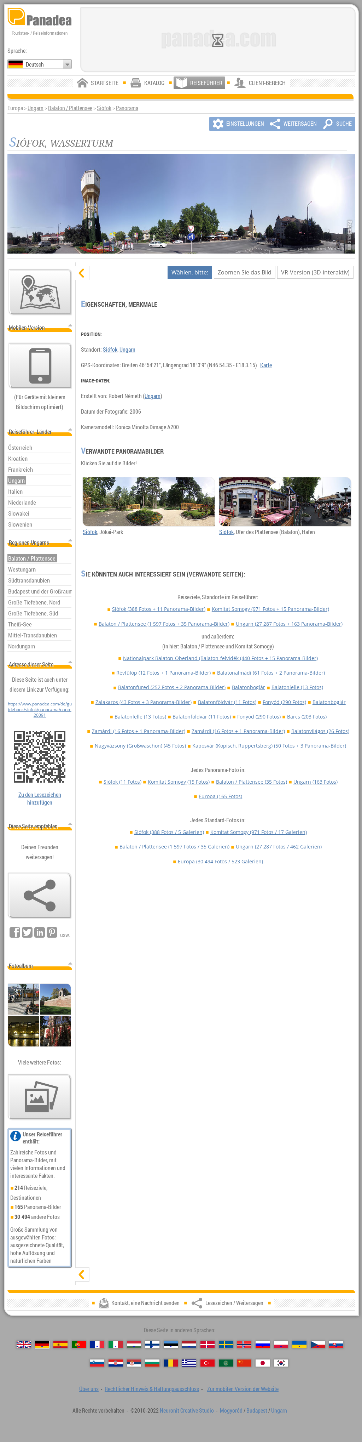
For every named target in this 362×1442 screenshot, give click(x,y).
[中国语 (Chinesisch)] (244, 1363)
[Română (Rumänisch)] (170, 1363)
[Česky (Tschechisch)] (317, 1345)
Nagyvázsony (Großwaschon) (140, 745)
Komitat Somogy (270, 609)
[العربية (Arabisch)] (225, 1363)
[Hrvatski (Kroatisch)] (115, 1363)
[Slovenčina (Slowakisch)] (336, 1345)
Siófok (104, 108)
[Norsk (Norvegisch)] (244, 1345)
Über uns (89, 1389)
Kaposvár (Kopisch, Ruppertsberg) (269, 745)
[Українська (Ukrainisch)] (299, 1345)
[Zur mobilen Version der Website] (40, 365)
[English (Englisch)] (23, 1345)
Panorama (127, 108)
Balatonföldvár (227, 702)
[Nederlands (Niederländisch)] (189, 1345)
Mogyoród (231, 1410)
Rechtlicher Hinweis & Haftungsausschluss (152, 1389)
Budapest (256, 1410)
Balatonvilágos (320, 731)
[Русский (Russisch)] (262, 1345)
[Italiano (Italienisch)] (115, 1345)
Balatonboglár (248, 687)
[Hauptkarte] (40, 292)
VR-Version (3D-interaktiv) (315, 272)
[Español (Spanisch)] (60, 1345)
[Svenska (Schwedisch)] (225, 1345)
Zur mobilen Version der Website (243, 1389)
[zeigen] (82, 1274)
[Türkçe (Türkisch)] (207, 1363)
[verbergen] (82, 273)
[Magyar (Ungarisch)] (134, 1345)
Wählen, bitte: (189, 272)
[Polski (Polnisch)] (281, 1345)
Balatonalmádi (271, 672)
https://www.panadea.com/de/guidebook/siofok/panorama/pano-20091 (40, 709)
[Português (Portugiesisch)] (78, 1345)
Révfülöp (163, 672)
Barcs (307, 716)
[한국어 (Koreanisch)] (281, 1363)
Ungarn (35, 108)
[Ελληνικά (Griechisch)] (189, 1363)
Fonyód (284, 702)
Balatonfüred (172, 687)
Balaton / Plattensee (70, 108)
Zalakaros (143, 702)
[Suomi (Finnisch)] (152, 1345)
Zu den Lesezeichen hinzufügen (39, 798)
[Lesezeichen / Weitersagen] (39, 895)
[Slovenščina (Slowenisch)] (97, 1363)
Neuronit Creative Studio (187, 1410)
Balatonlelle (297, 687)
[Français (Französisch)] (97, 1345)
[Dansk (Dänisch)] (207, 1345)
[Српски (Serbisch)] (134, 1363)
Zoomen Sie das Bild (245, 272)
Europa (220, 796)
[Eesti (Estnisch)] (170, 1345)
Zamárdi (138, 731)
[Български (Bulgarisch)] (152, 1363)
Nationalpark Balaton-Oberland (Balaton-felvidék (220, 658)
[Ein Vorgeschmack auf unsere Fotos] (39, 1097)
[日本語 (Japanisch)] (262, 1363)
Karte (266, 365)
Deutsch (35, 64)
